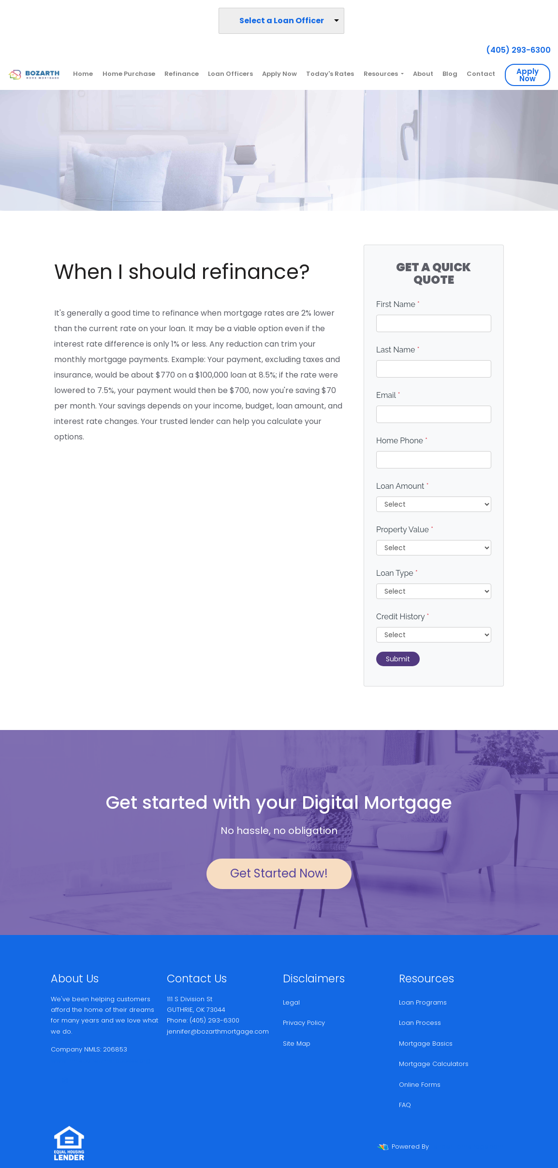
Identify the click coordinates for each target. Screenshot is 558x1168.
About (423, 73)
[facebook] (55, 1080)
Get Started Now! (279, 873)
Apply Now (279, 73)
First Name (398, 304)
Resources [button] (381, 73)
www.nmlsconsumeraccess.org (100, 1060)
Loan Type (397, 573)
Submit (398, 659)
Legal (291, 1002)
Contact (481, 73)
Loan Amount (402, 486)
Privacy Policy (304, 1022)
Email (388, 395)
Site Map (296, 1043)
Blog (449, 73)
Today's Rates (330, 73)
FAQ (405, 1105)
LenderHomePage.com (467, 1146)
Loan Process (420, 1022)
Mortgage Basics (426, 1043)
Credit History (402, 616)
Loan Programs (423, 1002)
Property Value (404, 529)
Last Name (398, 349)
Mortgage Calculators (434, 1063)
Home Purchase (129, 73)
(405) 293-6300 (514, 50)
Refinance (181, 73)
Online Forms (420, 1084)
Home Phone (401, 440)
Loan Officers (230, 73)
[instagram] (65, 1080)
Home (83, 73)
